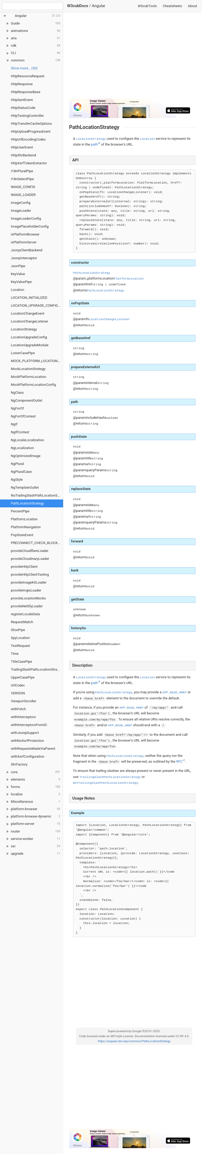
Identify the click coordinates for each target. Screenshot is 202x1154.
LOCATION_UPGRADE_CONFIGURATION (37, 305)
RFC (179, 761)
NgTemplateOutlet (25, 487)
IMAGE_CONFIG (23, 187)
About (192, 6)
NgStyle (17, 480)
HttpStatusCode (23, 108)
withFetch (18, 709)
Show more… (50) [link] (24, 68)
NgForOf (17, 408)
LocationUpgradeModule (29, 345)
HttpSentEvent (22, 100)
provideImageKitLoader (29, 582)
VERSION (18, 693)
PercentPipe (20, 511)
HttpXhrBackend (23, 155)
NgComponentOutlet (26, 400)
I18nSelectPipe (22, 179)
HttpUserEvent (22, 147)
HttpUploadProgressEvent (30, 131)
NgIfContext (20, 432)
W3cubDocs (77, 5)
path (94, 144)
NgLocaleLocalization (27, 440)
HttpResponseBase (25, 92)
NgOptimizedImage (26, 456)
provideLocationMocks (28, 598)
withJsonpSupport (25, 733)
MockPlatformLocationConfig (33, 385)
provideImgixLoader (26, 590)
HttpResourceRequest (27, 76)
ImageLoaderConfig (26, 218)
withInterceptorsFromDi (29, 725)
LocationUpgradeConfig (29, 337)
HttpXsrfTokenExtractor (29, 163)
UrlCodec (18, 685)
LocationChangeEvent (27, 313)
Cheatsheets (172, 6)
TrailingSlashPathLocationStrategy (37, 669)
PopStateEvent (22, 535)
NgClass (17, 393)
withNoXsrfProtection (27, 741)
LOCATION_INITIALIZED (29, 298)
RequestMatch (22, 622)
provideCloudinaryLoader (30, 559)
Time (14, 654)
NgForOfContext (23, 416)
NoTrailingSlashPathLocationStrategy (37, 495)
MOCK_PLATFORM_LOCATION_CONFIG (37, 361)
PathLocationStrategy (27, 503)
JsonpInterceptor (24, 258)
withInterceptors (23, 717)
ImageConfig (20, 203)
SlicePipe (18, 630)
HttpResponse (22, 84)
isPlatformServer (24, 242)
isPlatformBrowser (25, 234)
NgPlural (17, 464)
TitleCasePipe (21, 661)
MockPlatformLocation (28, 377)
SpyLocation (20, 638)
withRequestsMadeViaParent (33, 749)
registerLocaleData (25, 614)
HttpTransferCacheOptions (31, 124)
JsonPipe (18, 266)
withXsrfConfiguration (27, 756)
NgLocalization (22, 448)
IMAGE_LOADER (23, 195)
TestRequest (20, 646)
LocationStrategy (24, 329)
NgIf (14, 424)
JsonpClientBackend (26, 250)
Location (17, 290)
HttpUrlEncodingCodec (28, 139)
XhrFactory (19, 764)
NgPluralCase (21, 472)
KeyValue (18, 274)
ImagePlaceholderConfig (29, 226)
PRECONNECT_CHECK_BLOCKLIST (37, 543)
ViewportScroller (23, 701)
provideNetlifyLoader (27, 606)
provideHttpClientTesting (30, 574)
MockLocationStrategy (28, 369)
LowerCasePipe (23, 353)
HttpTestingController (27, 116)
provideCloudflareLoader (29, 551)
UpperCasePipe (22, 677)
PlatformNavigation (26, 527)
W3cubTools (147, 6)
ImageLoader (21, 211)
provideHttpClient (24, 567)
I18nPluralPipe (22, 171)
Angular (98, 5)
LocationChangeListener (29, 321)
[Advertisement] (132, 57)
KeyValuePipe (21, 282)
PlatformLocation (24, 519)
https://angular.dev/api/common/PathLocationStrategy (134, 1041)
